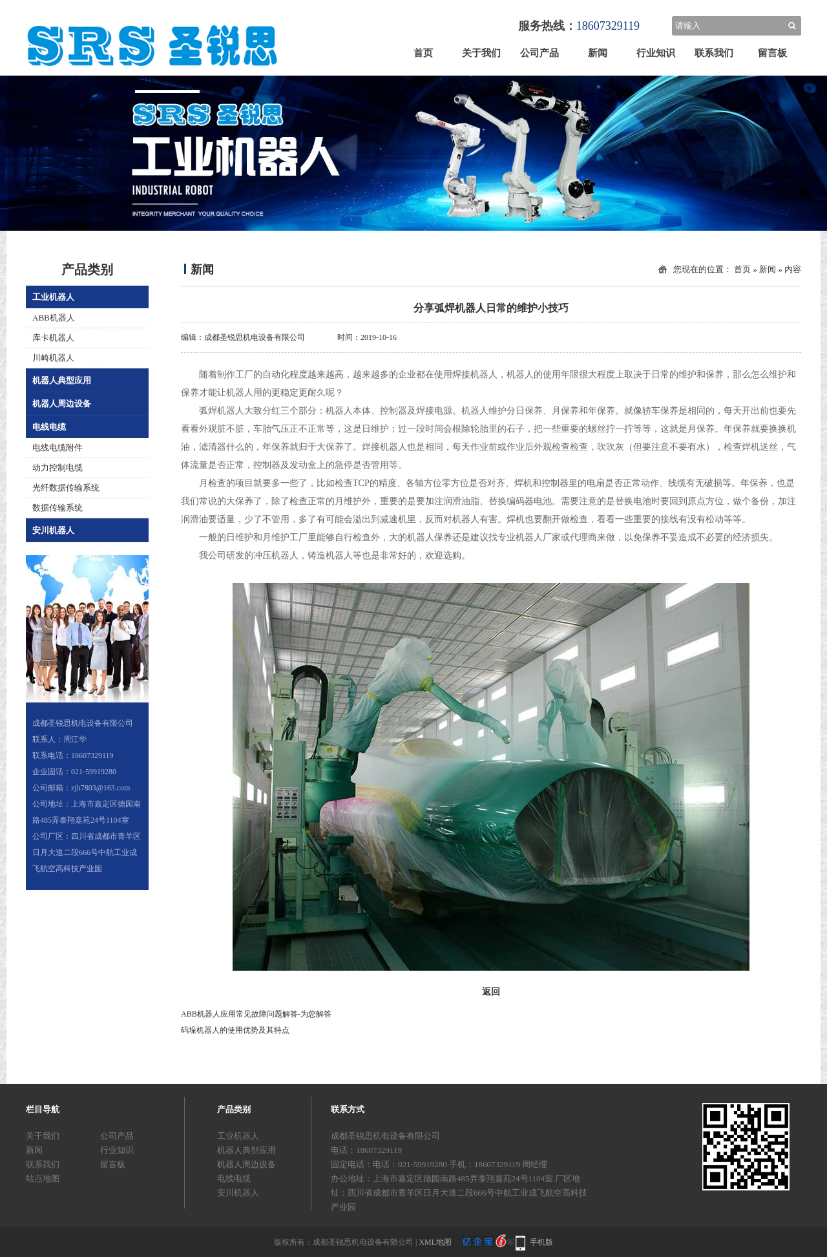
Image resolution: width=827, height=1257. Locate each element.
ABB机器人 (53, 317)
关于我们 (481, 53)
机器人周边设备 (61, 403)
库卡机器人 (53, 338)
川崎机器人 (53, 358)
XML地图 (435, 1242)
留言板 (772, 53)
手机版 (541, 1242)
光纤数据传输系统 (65, 487)
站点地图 (42, 1178)
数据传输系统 (57, 507)
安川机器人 (53, 530)
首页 (423, 53)
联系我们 (714, 53)
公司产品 (539, 53)
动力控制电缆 (57, 467)
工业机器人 (53, 297)
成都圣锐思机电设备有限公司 (254, 337)
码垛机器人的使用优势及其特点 (235, 1030)
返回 (491, 992)
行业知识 (655, 53)
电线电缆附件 (57, 447)
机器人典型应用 (61, 380)
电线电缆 (49, 427)
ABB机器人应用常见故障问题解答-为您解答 (256, 1014)
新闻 (597, 53)
